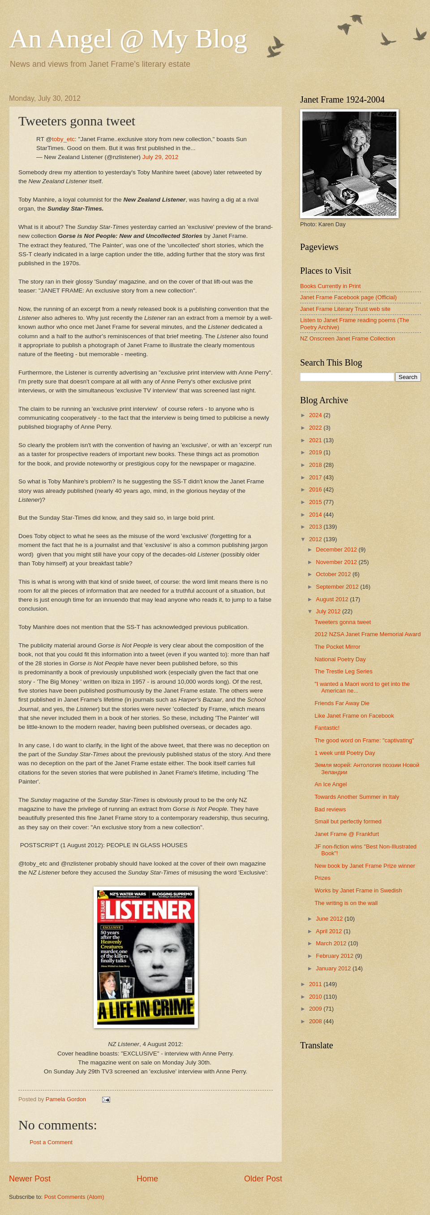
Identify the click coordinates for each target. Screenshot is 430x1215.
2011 (316, 984)
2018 (316, 464)
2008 (316, 1021)
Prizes (322, 878)
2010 (316, 996)
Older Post (263, 1178)
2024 (316, 415)
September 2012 (338, 586)
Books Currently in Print (330, 286)
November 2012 (337, 562)
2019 (316, 452)
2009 (316, 1008)
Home (147, 1178)
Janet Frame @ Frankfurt (346, 834)
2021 (316, 440)
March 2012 (332, 943)
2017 (316, 477)
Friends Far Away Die (342, 703)
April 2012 (330, 931)
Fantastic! (327, 727)
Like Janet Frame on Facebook (354, 715)
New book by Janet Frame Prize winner (364, 865)
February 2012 (335, 955)
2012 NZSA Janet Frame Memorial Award (367, 634)
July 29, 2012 (160, 157)
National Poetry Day (340, 659)
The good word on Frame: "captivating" (364, 740)
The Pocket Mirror (337, 646)
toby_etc (63, 139)
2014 (316, 514)
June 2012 (330, 918)
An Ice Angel (330, 784)
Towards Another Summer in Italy (356, 796)
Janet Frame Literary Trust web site (345, 309)
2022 (316, 427)
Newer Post (30, 1178)
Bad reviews (330, 809)
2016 (316, 489)
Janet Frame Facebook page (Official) (348, 297)
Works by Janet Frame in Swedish (358, 890)
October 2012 (334, 574)
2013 (316, 526)
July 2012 (329, 611)
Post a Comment (51, 1142)
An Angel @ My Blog (128, 38)
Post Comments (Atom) (74, 1196)
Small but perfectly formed (348, 821)
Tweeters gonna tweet (342, 622)
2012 (316, 539)
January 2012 (334, 968)
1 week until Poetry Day (344, 753)
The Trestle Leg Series (343, 671)
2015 (316, 502)
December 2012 (337, 549)
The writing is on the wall (346, 903)
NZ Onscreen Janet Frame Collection (348, 338)
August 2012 (333, 599)
